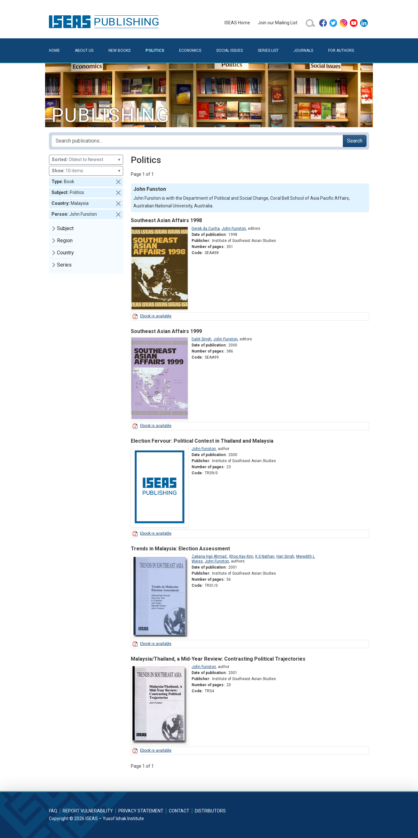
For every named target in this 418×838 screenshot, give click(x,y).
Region (65, 240)
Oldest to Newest (86, 159)
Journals (303, 50)
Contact (179, 810)
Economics (190, 50)
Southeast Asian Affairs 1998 (166, 220)
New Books (119, 50)
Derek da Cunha (206, 228)
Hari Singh (285, 556)
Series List (268, 50)
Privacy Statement (140, 810)
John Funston (234, 228)
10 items (86, 170)
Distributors (210, 810)
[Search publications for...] (197, 141)
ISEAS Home (237, 22)
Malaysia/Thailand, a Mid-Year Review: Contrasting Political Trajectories (218, 659)
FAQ (53, 810)
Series (64, 265)
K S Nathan (264, 556)
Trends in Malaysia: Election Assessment (180, 549)
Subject (65, 228)
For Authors (341, 50)
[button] (118, 182)
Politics (155, 50)
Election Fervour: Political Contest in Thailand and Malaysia (202, 441)
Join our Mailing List (277, 22)
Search (354, 141)
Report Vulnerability (88, 810)
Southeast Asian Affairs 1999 (166, 331)
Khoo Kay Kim (241, 556)
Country (65, 253)
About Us (84, 50)
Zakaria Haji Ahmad (209, 556)
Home (54, 50)
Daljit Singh (201, 339)
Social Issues (229, 50)
